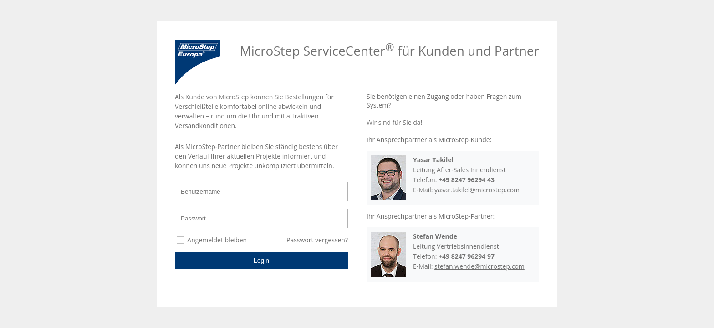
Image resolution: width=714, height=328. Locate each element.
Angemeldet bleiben (217, 240)
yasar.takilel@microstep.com (477, 189)
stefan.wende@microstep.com (479, 266)
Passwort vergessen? (317, 240)
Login (261, 260)
